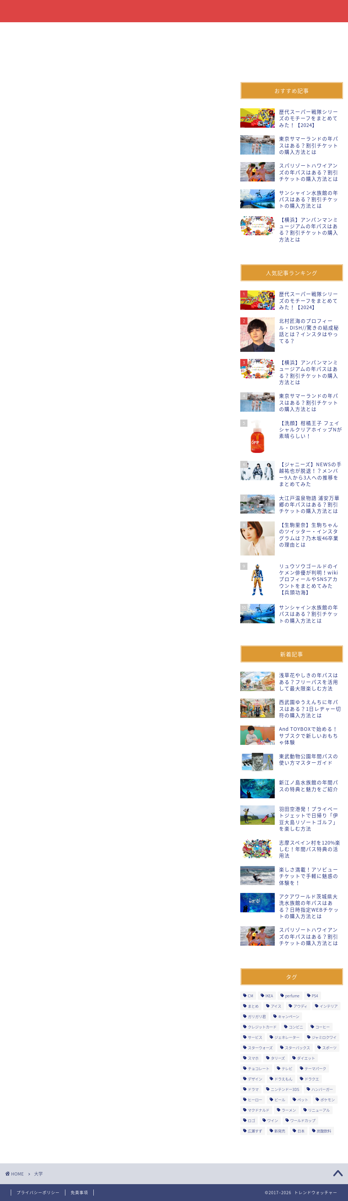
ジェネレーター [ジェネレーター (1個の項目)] (287, 1037)
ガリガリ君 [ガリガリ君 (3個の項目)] (257, 1016)
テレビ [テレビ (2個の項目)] (287, 1068)
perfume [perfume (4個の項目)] (292, 995)
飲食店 (171, 31)
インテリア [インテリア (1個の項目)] (329, 1006)
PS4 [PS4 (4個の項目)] (315, 995)
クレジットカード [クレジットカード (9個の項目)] (262, 1027)
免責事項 (79, 1193)
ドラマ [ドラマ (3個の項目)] (253, 1089)
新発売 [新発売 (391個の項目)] (279, 1131)
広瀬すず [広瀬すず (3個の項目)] (255, 1131)
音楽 (315, 31)
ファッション (129, 31)
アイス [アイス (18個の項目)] (276, 1006)
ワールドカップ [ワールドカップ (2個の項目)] (302, 1120)
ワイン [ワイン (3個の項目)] (272, 1120)
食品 (32, 31)
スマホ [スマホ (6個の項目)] (253, 1058)
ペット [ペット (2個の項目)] (302, 1099)
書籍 (89, 31)
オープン (247, 31)
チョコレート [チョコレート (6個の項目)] (258, 1068)
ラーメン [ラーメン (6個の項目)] (289, 1110)
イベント (208, 31)
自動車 (284, 31)
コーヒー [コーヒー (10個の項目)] (322, 1027)
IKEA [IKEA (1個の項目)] (269, 995)
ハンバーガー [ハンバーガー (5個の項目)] (322, 1089)
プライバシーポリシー (38, 1193)
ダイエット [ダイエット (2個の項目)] (306, 1058)
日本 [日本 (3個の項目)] (301, 1131)
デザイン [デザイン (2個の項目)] (255, 1079)
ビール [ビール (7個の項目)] (279, 1099)
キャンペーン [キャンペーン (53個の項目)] (288, 1016)
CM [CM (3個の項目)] (250, 995)
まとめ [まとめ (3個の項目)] (253, 1006)
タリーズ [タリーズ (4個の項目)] (278, 1058)
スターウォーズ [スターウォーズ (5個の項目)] (260, 1047)
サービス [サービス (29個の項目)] (255, 1037)
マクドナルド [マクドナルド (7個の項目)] (258, 1110)
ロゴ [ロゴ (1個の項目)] (251, 1120)
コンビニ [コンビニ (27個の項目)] (296, 1027)
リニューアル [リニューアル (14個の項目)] (319, 1110)
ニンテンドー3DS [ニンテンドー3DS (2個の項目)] (285, 1089)
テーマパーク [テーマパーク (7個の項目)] (315, 1068)
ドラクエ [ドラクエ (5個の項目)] (312, 1079)
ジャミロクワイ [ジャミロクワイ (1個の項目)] (324, 1037)
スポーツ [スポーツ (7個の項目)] (329, 1047)
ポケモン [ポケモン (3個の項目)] (327, 1099)
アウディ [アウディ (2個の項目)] (300, 1006)
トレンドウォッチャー (174, 11)
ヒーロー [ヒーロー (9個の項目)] (255, 1099)
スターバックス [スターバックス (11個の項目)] (297, 1047)
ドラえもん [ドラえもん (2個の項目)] (283, 1079)
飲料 (61, 31)
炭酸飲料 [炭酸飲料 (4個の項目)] (324, 1131)
